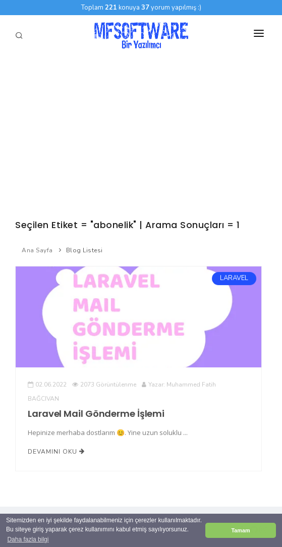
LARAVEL (233, 278)
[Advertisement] (141, 131)
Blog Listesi (84, 250)
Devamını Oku (56, 451)
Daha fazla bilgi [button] (27, 539)
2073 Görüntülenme (104, 384)
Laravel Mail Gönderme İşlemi (96, 413)
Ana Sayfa (37, 250)
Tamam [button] (240, 530)
